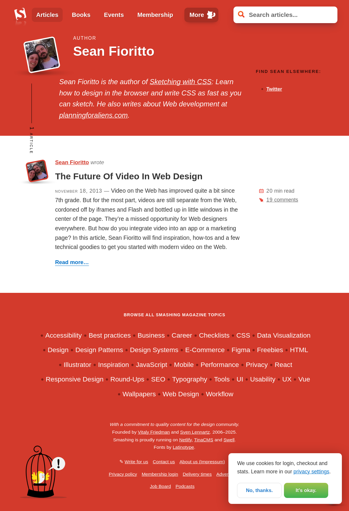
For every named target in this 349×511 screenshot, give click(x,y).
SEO (158, 379)
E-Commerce (205, 350)
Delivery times (197, 474)
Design (58, 350)
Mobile (184, 364)
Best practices (110, 335)
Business (151, 335)
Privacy (257, 364)
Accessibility (63, 335)
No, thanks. (259, 490)
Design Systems (154, 350)
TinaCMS (203, 439)
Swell (228, 439)
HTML (299, 350)
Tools (222, 379)
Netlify (185, 439)
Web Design (181, 394)
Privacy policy (123, 474)
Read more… (72, 262)
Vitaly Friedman (154, 432)
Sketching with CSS (180, 82)
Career (182, 335)
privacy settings (311, 471)
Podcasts (185, 486)
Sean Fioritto (72, 162)
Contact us (164, 461)
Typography (189, 379)
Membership (155, 15)
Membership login (160, 474)
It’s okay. (306, 490)
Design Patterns (99, 350)
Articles (47, 15)
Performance (219, 364)
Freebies (270, 350)
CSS (243, 335)
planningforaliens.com (93, 115)
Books (81, 15)
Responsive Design (75, 379)
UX (286, 379)
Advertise (226, 474)
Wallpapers (139, 394)
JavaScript (151, 364)
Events (114, 15)
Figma (241, 350)
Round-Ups (127, 379)
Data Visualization (283, 335)
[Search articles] (285, 15)
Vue (304, 379)
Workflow (219, 394)
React (283, 364)
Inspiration (113, 364)
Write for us (136, 461)
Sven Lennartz (195, 432)
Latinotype (183, 447)
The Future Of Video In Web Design (128, 176)
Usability (262, 379)
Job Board (160, 486)
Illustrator (77, 364)
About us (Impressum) (202, 461)
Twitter (274, 89)
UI (239, 379)
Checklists (214, 335)
